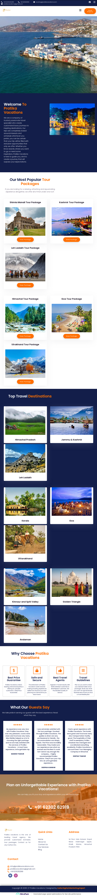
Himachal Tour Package (25, 298)
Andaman (25, 639)
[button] (80, 10)
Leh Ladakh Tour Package (25, 247)
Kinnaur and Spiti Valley (25, 601)
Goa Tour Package (71, 298)
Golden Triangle (71, 601)
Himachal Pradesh (25, 439)
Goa (71, 520)
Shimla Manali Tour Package (25, 202)
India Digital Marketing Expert (71, 888)
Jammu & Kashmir (71, 439)
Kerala (25, 520)
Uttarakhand (25, 558)
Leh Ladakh (25, 477)
